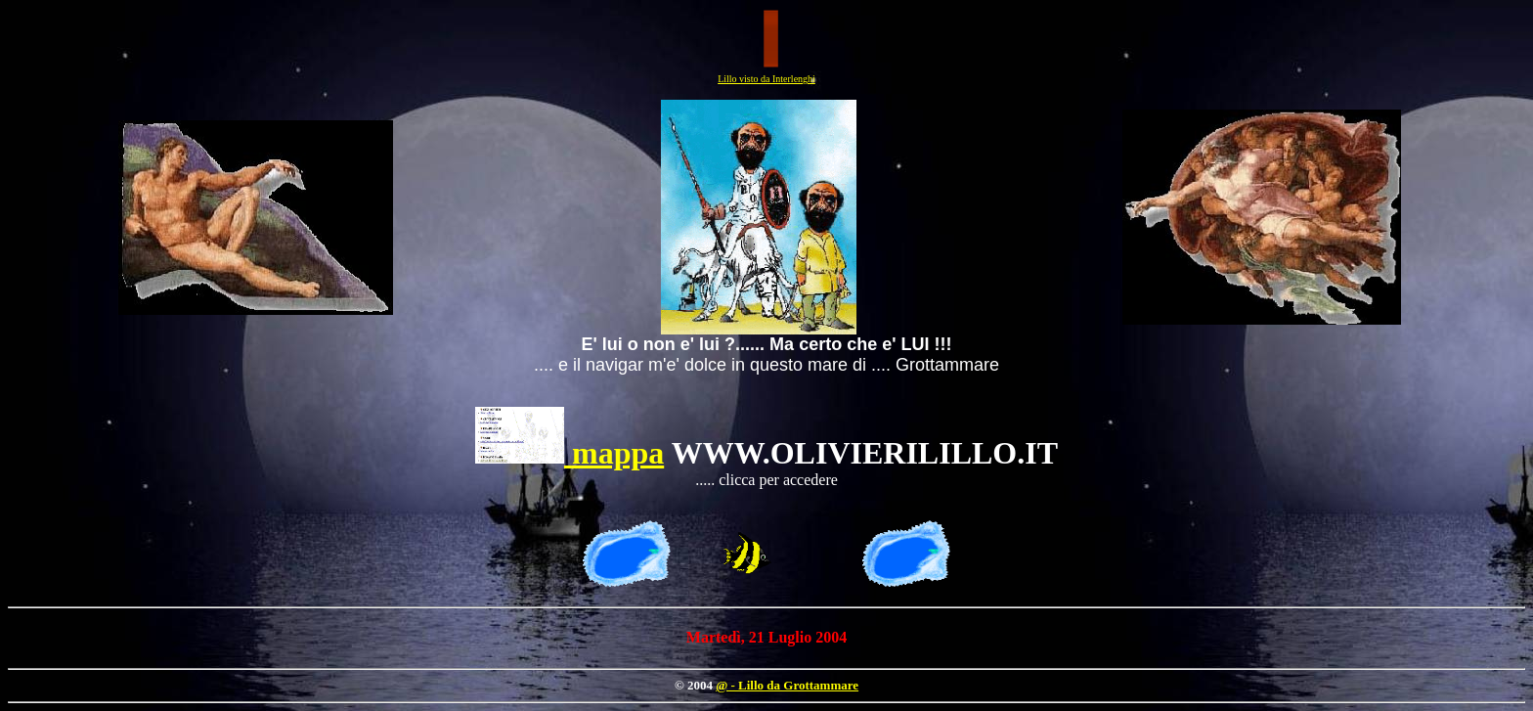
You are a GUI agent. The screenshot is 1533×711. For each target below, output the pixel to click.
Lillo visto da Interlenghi (766, 78)
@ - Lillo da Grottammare (787, 685)
